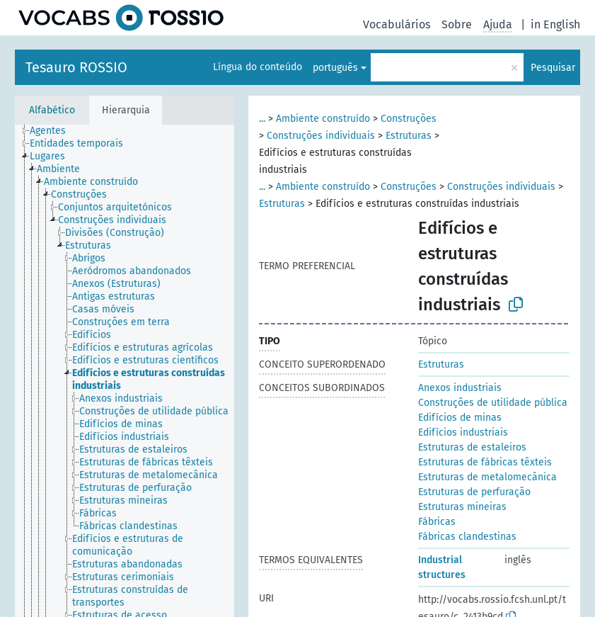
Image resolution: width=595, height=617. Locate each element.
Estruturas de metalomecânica (487, 477)
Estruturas (409, 136)
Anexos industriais (460, 388)
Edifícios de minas (460, 418)
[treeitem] (54, 131)
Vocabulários (396, 24)
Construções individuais (321, 136)
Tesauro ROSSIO (76, 67)
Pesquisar (553, 68)
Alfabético (52, 110)
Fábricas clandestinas (467, 537)
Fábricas (437, 522)
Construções (409, 119)
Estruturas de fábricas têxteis (485, 462)
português (335, 68)
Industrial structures (442, 567)
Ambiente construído (323, 119)
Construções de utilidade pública (492, 403)
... (262, 119)
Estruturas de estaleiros (472, 447)
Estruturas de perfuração (474, 492)
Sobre (456, 24)
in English (555, 24)
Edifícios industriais (463, 432)
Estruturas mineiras (462, 507)
